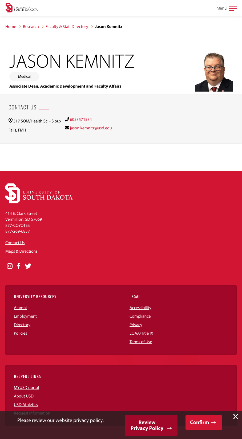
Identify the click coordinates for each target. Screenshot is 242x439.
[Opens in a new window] (10, 266)
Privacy (136, 324)
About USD (24, 396)
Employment (25, 316)
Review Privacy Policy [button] (147, 425)
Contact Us (15, 242)
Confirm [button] (199, 422)
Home (10, 26)
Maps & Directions (21, 251)
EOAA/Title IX (141, 333)
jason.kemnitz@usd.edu (91, 128)
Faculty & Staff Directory (67, 26)
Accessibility (140, 307)
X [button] (235, 417)
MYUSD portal (26, 387)
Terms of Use (141, 341)
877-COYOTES (17, 225)
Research (31, 26)
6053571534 (81, 119)
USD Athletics (26, 404)
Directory (22, 324)
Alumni (20, 307)
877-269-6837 (17, 231)
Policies (20, 333)
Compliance (140, 316)
